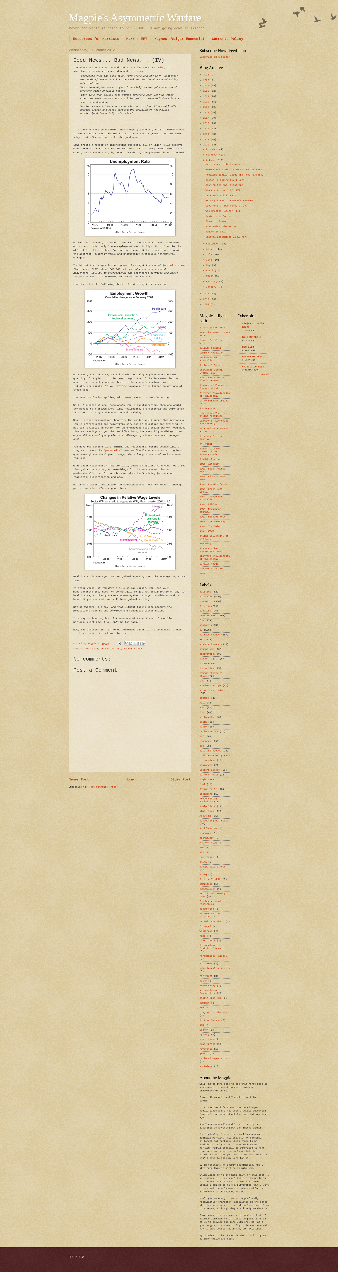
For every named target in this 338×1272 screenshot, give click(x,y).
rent (202, 936)
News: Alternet (210, 464)
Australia (91, 648)
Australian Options (213, 327)
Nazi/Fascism (208, 828)
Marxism (205, 606)
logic (203, 779)
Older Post (181, 780)
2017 (207, 118)
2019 (207, 107)
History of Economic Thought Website (213, 386)
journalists (171, 265)
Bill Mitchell (251, 337)
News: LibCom (208, 504)
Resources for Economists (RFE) (211, 550)
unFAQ (203, 874)
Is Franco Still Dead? (221, 195)
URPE (202, 573)
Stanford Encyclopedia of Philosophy (215, 557)
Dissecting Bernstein (214, 821)
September (213, 243)
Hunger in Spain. (217, 231)
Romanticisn (208, 889)
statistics (207, 811)
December (212, 149)
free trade (207, 857)
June (209, 260)
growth (204, 1053)
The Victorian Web (212, 568)
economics (107, 648)
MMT (202, 736)
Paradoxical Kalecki (213, 956)
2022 (207, 91)
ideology (205, 611)
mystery (205, 1034)
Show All (265, 375)
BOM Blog (248, 347)
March (210, 276)
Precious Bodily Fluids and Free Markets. (234, 175)
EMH (202, 1007)
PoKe (202, 712)
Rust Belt (206, 963)
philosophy (207, 717)
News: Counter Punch (213, 484)
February (212, 281)
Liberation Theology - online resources (215, 414)
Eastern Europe (210, 770)
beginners (206, 765)
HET (202, 639)
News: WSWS (207, 531)
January (212, 287)
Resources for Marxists (96, 39)
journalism (207, 649)
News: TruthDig (210, 526)
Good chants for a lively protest (212, 379)
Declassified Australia (208, 359)
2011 (207, 293)
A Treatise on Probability (209, 992)
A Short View (208, 843)
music (203, 727)
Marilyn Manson (210, 1020)
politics (205, 592)
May (209, 265)
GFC (119, 648)
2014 (207, 134)
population (207, 1039)
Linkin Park (208, 940)
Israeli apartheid (212, 921)
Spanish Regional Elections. (225, 185)
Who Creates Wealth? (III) (224, 211)
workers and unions (213, 690)
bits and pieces (210, 751)
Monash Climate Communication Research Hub (210, 451)
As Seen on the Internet (210, 915)
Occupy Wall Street (213, 867)
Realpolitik (208, 806)
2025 (207, 80)
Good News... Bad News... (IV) (226, 206)
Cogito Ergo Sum (210, 998)
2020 (207, 102)
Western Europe (210, 644)
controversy (208, 654)
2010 (207, 299)
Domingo (205, 1003)
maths (203, 981)
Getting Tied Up (210, 879)
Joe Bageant (208, 408)
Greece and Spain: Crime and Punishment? (234, 169)
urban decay (208, 985)
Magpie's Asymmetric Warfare (135, 18)
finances (205, 741)
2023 (207, 85)
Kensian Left (208, 615)
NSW (202, 847)
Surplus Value (209, 564)
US (201, 630)
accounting (207, 909)
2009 (207, 304)
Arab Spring (208, 1044)
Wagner (204, 1030)
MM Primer (206, 444)
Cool (202, 784)
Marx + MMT (136, 39)
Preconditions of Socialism (211, 800)
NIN (202, 1025)
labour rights (133, 648)
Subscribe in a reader (215, 57)
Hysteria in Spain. (218, 216)
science (205, 663)
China (203, 862)
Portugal (205, 926)
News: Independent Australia (212, 498)
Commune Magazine (211, 353)
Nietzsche (206, 794)
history (205, 625)
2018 (207, 112)
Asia (202, 703)
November (212, 155)
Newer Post (79, 780)
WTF (202, 852)
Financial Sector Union (96, 67)
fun (202, 620)
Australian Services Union (145, 67)
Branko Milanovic (253, 356)
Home (130, 780)
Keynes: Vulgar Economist (180, 39)
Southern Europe (210, 685)
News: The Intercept (213, 521)
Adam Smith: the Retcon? (222, 226)
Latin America (209, 731)
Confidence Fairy (211, 755)
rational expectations (215, 1058)
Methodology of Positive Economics (213, 946)
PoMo (202, 707)
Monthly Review (210, 459)
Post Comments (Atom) (103, 787)
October (212, 160)
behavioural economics (215, 968)
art (202, 746)
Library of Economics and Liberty (214, 422)
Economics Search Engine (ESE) (211, 371)
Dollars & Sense (210, 365)
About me (205, 816)
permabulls (112, 450)
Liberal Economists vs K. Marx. (227, 237)
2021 (207, 96)
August (211, 249)
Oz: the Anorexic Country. (224, 164)
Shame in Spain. (216, 221)
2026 (207, 74)
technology (207, 838)
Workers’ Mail (209, 774)
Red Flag (205, 543)
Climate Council (210, 348)
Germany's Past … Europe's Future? (229, 200)
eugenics (205, 833)
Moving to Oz (208, 789)
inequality (207, 668)
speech (180, 129)
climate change (210, 634)
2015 (207, 128)
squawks (205, 698)
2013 (207, 139)
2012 (207, 144)
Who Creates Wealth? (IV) (223, 190)
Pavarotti (206, 1049)
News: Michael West (213, 517)
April (210, 270)
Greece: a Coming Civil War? (225, 180)
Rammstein (206, 884)
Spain (203, 722)
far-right (206, 976)
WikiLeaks (206, 931)
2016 (207, 123)
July (209, 254)
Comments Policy (227, 39)
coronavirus (208, 760)
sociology (206, 1066)
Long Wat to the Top (213, 1012)
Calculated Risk (253, 366)
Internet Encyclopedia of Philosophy (215, 394)
